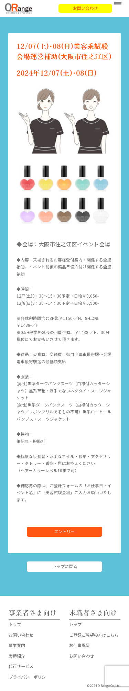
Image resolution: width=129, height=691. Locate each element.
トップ (15, 624)
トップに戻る (64, 566)
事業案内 (17, 645)
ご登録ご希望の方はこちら (94, 635)
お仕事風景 (79, 645)
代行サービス (21, 666)
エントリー (64, 531)
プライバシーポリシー (29, 677)
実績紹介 (17, 656)
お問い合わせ (85, 8)
